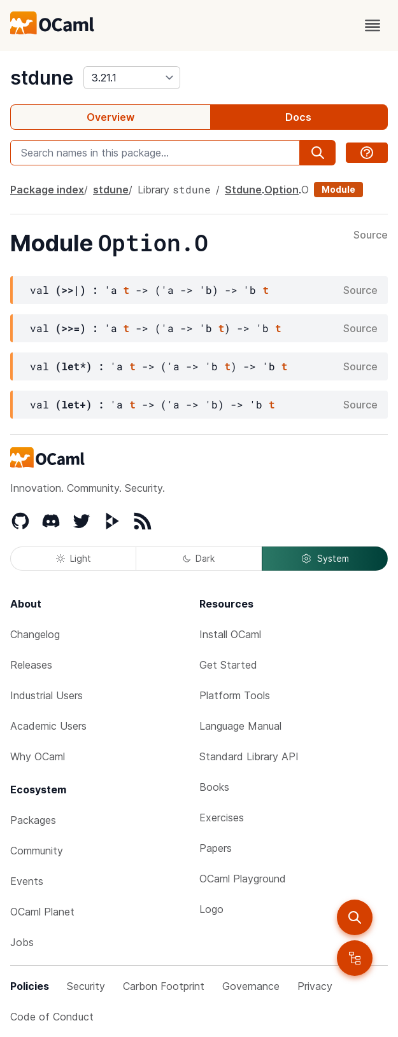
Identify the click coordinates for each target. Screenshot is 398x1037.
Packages (33, 820)
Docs (298, 117)
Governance (251, 986)
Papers (215, 848)
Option (281, 189)
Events (26, 881)
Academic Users (48, 726)
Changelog (35, 634)
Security (86, 986)
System (325, 558)
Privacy (314, 986)
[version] (131, 77)
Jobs (22, 942)
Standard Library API (249, 756)
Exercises (221, 817)
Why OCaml (37, 756)
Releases (31, 664)
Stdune (243, 189)
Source (370, 235)
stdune (41, 77)
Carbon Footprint (163, 986)
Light (73, 558)
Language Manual (240, 726)
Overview (110, 117)
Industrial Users (46, 695)
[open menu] (372, 25)
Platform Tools (234, 695)
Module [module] (338, 189)
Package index (47, 189)
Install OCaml (230, 634)
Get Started (228, 664)
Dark (199, 558)
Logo (211, 909)
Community (36, 850)
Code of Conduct (52, 1016)
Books (214, 787)
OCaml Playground (242, 878)
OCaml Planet (42, 911)
